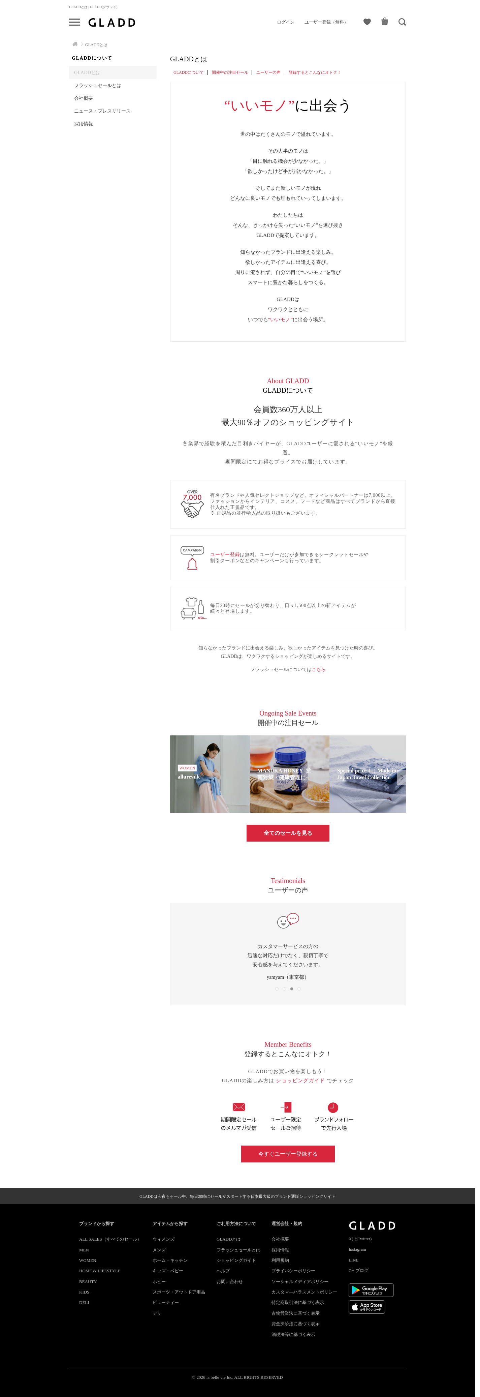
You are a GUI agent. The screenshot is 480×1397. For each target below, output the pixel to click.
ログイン (285, 22)
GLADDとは (87, 72)
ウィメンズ (163, 1239)
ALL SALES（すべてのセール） (110, 1239)
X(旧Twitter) (360, 1238)
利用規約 (280, 1260)
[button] (401, 777)
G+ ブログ (359, 1270)
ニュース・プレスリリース (102, 111)
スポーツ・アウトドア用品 (179, 1292)
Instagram (357, 1249)
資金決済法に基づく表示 (295, 1323)
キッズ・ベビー (168, 1270)
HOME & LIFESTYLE (100, 1270)
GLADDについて (188, 72)
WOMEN (87, 1260)
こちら (319, 669)
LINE (354, 1260)
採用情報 (83, 123)
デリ (157, 1313)
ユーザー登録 (225, 554)
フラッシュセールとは (97, 85)
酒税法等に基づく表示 (293, 1334)
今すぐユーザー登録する (288, 1154)
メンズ (159, 1249)
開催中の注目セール (230, 72)
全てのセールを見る (288, 833)
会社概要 (83, 98)
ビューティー (166, 1302)
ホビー (159, 1281)
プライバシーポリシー (293, 1270)
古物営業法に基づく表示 (295, 1313)
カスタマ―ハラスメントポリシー (304, 1292)
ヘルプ (223, 1270)
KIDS (84, 1292)
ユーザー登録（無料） (326, 22)
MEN (84, 1249)
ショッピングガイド (301, 1080)
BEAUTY (88, 1281)
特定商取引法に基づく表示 (297, 1302)
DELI (84, 1302)
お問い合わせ (230, 1281)
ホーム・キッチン (170, 1260)
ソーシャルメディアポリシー (299, 1281)
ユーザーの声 (268, 72)
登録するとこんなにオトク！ (315, 72)
